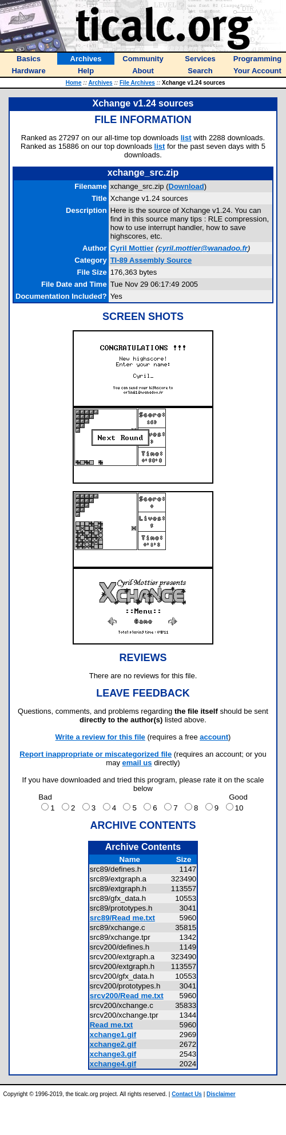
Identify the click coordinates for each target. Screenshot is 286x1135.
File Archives (137, 83)
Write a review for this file (100, 737)
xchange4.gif (113, 1063)
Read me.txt (111, 1025)
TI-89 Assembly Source (151, 260)
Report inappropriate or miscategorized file (95, 754)
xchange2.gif (113, 1044)
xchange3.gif (113, 1054)
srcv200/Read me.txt (127, 995)
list (186, 137)
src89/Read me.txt (122, 917)
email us (137, 762)
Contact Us (187, 1094)
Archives (100, 83)
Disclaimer (221, 1094)
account (214, 737)
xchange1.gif (113, 1034)
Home (74, 83)
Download (186, 186)
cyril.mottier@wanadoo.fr (202, 248)
